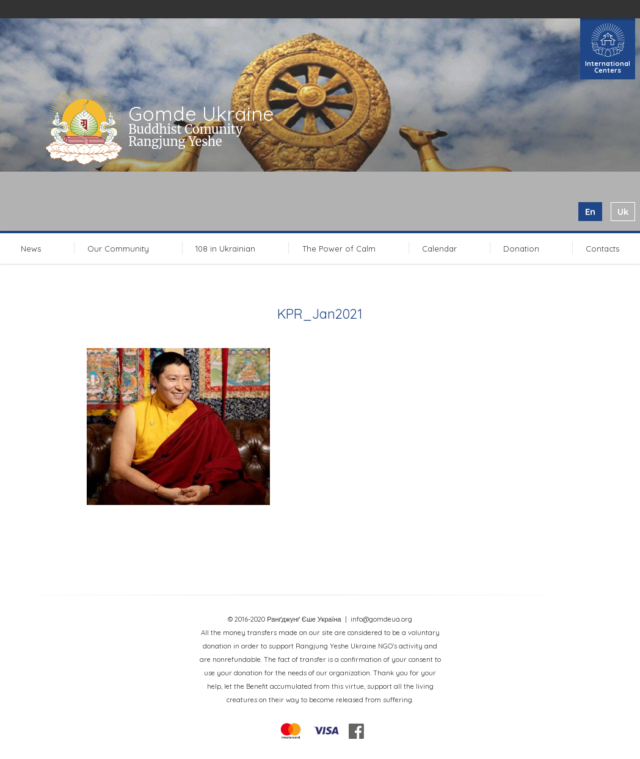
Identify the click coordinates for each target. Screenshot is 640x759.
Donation (521, 248)
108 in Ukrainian (225, 248)
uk (622, 211)
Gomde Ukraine (201, 113)
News (31, 248)
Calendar (439, 248)
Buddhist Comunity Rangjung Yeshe (185, 135)
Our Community (118, 248)
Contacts (602, 248)
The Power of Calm (339, 248)
